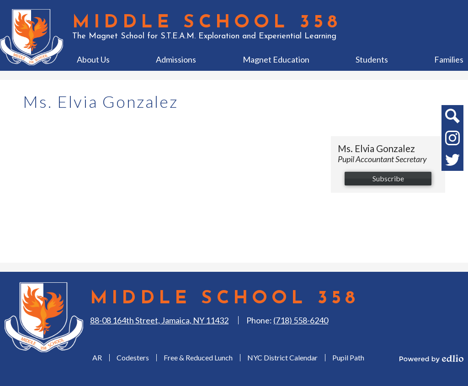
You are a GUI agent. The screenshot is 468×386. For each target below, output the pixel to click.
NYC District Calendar (282, 357)
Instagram (452, 140)
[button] (93, 59)
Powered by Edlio (431, 358)
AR (97, 357)
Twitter (452, 162)
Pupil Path (348, 357)
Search (452, 118)
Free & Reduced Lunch (198, 357)
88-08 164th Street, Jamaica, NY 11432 (159, 320)
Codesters (133, 357)
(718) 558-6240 (300, 320)
